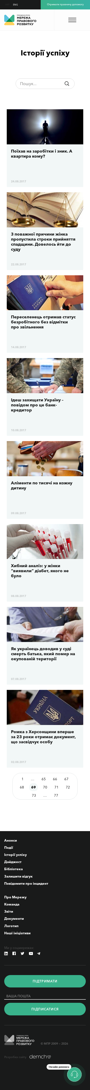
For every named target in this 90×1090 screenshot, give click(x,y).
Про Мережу (15, 897)
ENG (15, 4)
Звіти (8, 911)
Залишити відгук (18, 876)
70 (45, 787)
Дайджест (12, 862)
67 (66, 779)
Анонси (10, 840)
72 (68, 787)
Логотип (11, 926)
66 (55, 779)
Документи (14, 918)
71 (56, 787)
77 (56, 795)
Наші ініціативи (17, 933)
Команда (11, 904)
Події (8, 847)
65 (44, 779)
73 (34, 795)
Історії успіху (15, 855)
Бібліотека (13, 869)
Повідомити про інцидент (26, 883)
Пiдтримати (45, 981)
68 (22, 787)
